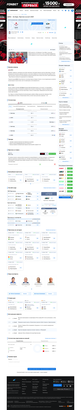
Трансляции (35, 384)
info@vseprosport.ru (70, 402)
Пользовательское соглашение (12, 392)
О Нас (44, 381)
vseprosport (12, 10)
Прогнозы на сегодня (34, 10)
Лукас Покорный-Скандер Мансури (32, 178)
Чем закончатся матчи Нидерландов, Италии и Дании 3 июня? (66, 53)
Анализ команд (20, 37)
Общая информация (12, 37)
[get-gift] (65, 10)
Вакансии (45, 387)
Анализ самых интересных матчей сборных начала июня (66, 58)
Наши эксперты (55, 37)
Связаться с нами (57, 385)
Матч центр (34, 379)
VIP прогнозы (45, 379)
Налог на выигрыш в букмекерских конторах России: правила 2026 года (65, 106)
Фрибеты (45, 390)
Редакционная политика (46, 385)
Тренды (33, 37)
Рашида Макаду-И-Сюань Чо (49, 178)
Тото (41, 10)
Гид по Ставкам (35, 381)
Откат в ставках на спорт (64, 110)
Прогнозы (27, 10)
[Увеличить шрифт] (11, 50)
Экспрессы (24, 386)
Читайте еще (47, 37)
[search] (62, 10)
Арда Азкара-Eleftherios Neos (15, 178)
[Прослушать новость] (50, 49)
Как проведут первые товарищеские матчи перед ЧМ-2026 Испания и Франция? (66, 47)
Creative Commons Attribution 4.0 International (31, 397)
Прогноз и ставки (40, 37)
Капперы (34, 392)
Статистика (27, 37)
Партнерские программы (35, 387)
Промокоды (45, 392)
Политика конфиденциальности (13, 390)
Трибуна (24, 393)
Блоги (23, 391)
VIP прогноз (49, 199)
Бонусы (54, 10)
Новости (21, 10)
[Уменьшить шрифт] (13, 50)
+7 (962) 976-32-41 (61, 402)
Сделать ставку (52, 153)
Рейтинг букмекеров (47, 10)
